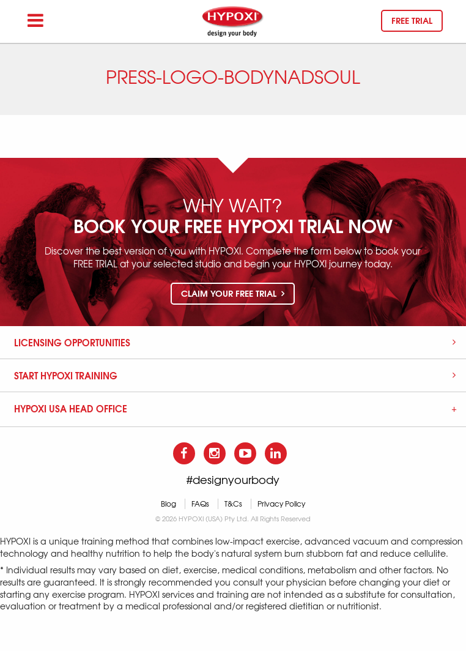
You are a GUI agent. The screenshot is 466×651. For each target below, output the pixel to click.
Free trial (411, 20)
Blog (168, 504)
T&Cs (233, 504)
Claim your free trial (232, 293)
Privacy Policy (281, 504)
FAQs (200, 504)
